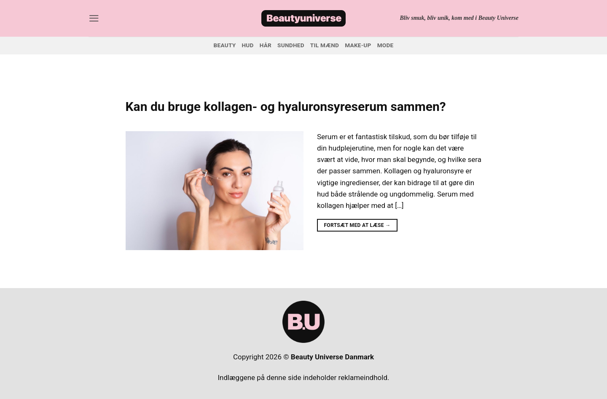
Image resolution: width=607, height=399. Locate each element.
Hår (265, 45)
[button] (94, 18)
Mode (385, 45)
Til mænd (324, 45)
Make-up (358, 45)
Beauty (225, 45)
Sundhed (290, 45)
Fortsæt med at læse (357, 225)
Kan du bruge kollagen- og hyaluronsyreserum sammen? (286, 106)
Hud (247, 45)
